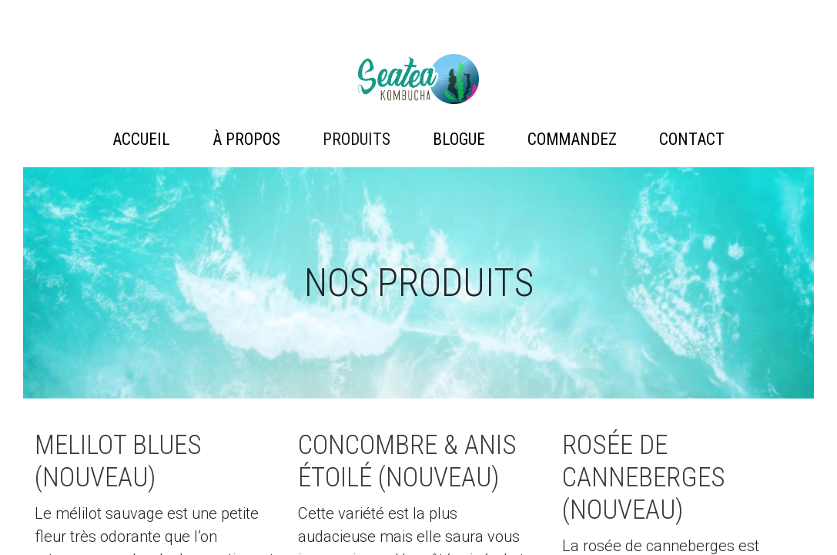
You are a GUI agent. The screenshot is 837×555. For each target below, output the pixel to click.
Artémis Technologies (418, 79)
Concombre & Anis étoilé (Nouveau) (407, 461)
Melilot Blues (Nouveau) (118, 461)
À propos (246, 139)
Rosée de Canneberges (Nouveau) (643, 477)
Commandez (572, 139)
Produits (356, 139)
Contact (692, 139)
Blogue (459, 139)
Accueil (141, 139)
